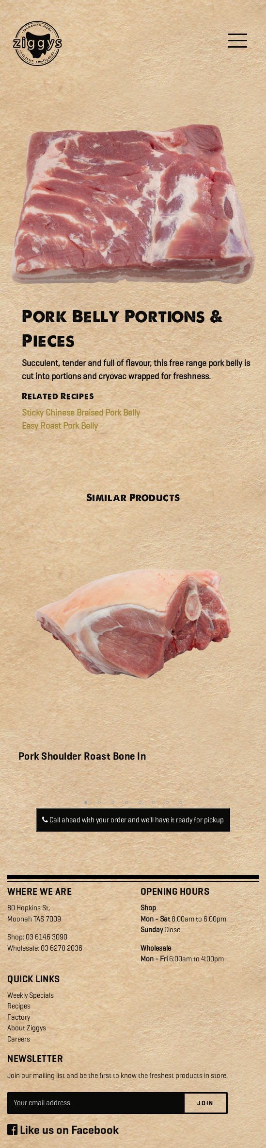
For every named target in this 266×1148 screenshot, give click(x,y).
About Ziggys (26, 1028)
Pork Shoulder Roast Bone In (82, 756)
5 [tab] (140, 802)
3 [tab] (112, 802)
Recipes (19, 1006)
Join (205, 1103)
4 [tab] (126, 802)
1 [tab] (85, 802)
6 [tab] (153, 802)
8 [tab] (180, 802)
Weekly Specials (30, 995)
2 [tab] (99, 802)
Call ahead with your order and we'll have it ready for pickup (133, 820)
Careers (18, 1039)
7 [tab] (167, 802)
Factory (18, 1017)
